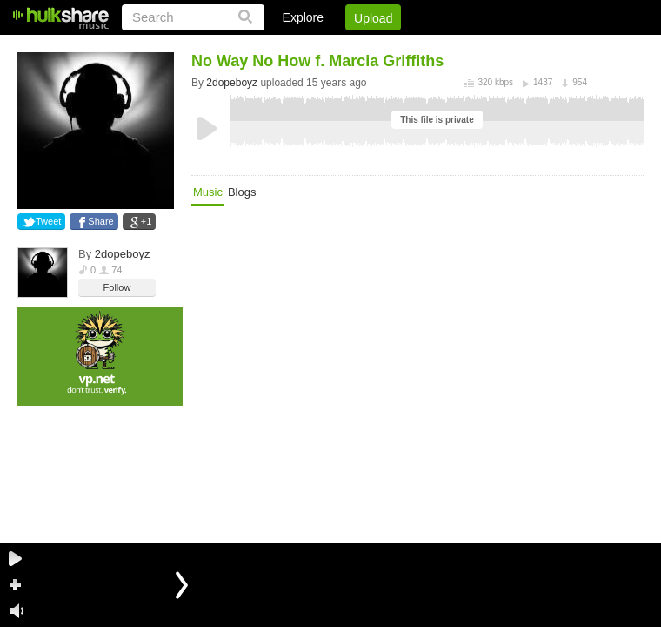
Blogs (242, 192)
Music (208, 192)
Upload (373, 18)
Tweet (48, 221)
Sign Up (347, 48)
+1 (146, 221)
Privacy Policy (546, 48)
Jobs (408, 48)
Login (284, 48)
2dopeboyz (122, 253)
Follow (117, 287)
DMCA (465, 48)
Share (100, 221)
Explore (303, 17)
